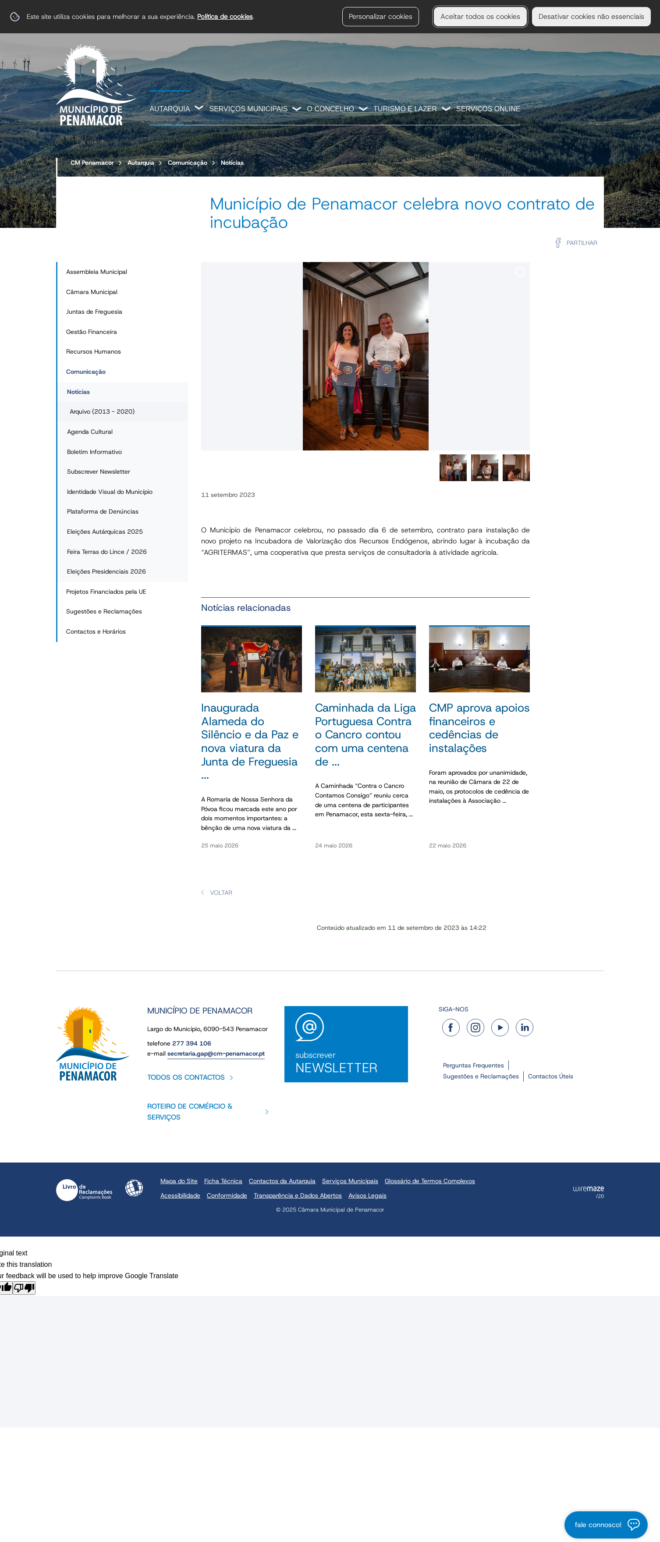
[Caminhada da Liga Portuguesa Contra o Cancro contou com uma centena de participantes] (365, 742)
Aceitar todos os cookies (480, 16)
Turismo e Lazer (405, 109)
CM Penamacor (92, 162)
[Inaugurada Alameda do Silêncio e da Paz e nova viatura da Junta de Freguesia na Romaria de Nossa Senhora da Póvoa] (251, 742)
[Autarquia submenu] (199, 108)
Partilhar (582, 243)
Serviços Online (488, 109)
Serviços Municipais (248, 109)
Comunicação (187, 162)
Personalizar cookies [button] (380, 16)
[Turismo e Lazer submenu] (446, 109)
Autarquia (169, 109)
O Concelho (330, 109)
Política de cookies (224, 16)
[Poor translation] (24, 1288)
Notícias (232, 162)
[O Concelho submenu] (363, 109)
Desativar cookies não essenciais (591, 16)
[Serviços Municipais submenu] (297, 109)
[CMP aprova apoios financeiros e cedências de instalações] (479, 742)
